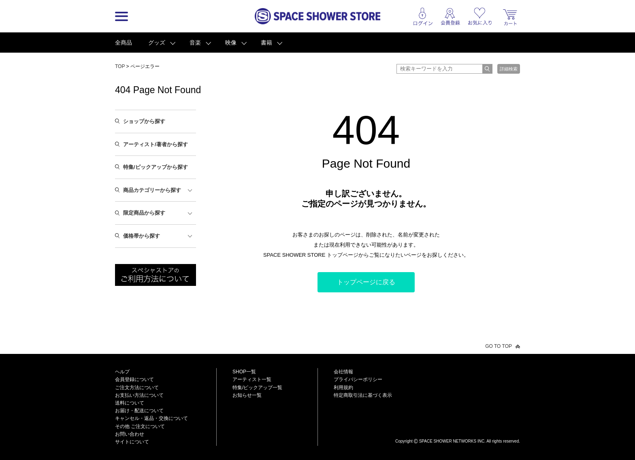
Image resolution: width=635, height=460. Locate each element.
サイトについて (132, 442)
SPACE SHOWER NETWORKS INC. (452, 441)
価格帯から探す (141, 236)
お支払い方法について (139, 395)
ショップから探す (144, 121)
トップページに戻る (366, 282)
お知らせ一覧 (247, 395)
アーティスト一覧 (251, 379)
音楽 (195, 42)
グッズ (156, 42)
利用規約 (343, 387)
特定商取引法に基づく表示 (363, 395)
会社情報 (343, 372)
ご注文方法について (137, 387)
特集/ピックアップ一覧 (257, 387)
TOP (120, 66)
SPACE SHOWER (457, 428)
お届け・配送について (139, 410)
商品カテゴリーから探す (152, 190)
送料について (129, 403)
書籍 (266, 42)
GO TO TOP (498, 346)
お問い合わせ (129, 434)
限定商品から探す (144, 213)
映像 (231, 42)
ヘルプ (122, 372)
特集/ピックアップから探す (155, 167)
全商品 (123, 42)
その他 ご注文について (140, 426)
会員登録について (134, 379)
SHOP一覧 (244, 372)
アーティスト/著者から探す (155, 144)
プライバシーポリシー (358, 379)
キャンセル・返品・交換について (151, 418)
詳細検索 (509, 68)
